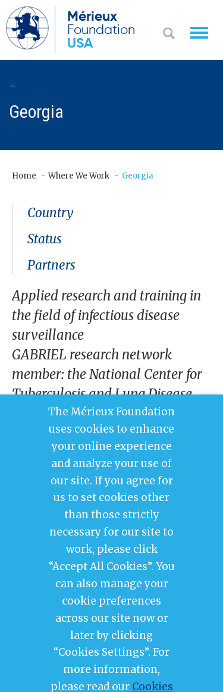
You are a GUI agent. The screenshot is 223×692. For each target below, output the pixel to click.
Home (24, 176)
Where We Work (78, 176)
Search (168, 34)
